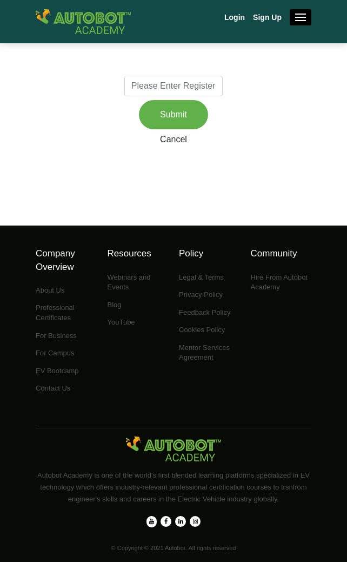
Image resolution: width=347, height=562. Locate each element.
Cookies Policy (202, 330)
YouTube (121, 322)
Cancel (173, 139)
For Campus (55, 353)
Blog (115, 305)
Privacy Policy (201, 294)
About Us (50, 290)
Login (234, 17)
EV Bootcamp (57, 371)
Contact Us (53, 388)
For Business (56, 336)
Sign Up (267, 17)
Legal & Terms (201, 277)
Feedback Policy (204, 312)
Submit (173, 114)
